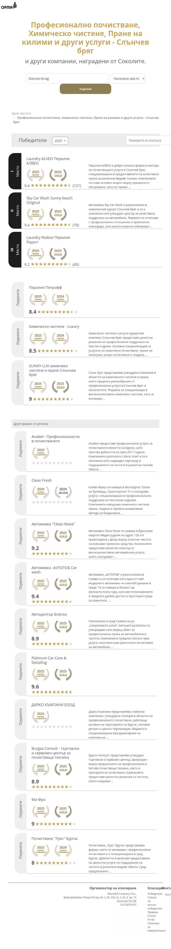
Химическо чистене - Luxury (54, 326)
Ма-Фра (38, 799)
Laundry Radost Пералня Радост (48, 239)
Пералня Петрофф (45, 287)
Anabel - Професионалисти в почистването (56, 439)
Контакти (167, 894)
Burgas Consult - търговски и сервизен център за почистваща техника (55, 753)
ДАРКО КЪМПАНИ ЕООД (53, 704)
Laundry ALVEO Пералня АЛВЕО (48, 161)
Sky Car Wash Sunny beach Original (50, 200)
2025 (59, 140)
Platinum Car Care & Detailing (49, 660)
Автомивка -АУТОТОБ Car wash (54, 570)
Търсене (85, 89)
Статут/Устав (152, 917)
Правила (153, 912)
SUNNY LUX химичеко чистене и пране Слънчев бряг (52, 370)
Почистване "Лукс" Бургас (55, 838)
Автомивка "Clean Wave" (53, 523)
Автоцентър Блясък (49, 614)
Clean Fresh (42, 480)
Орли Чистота (21, 113)
